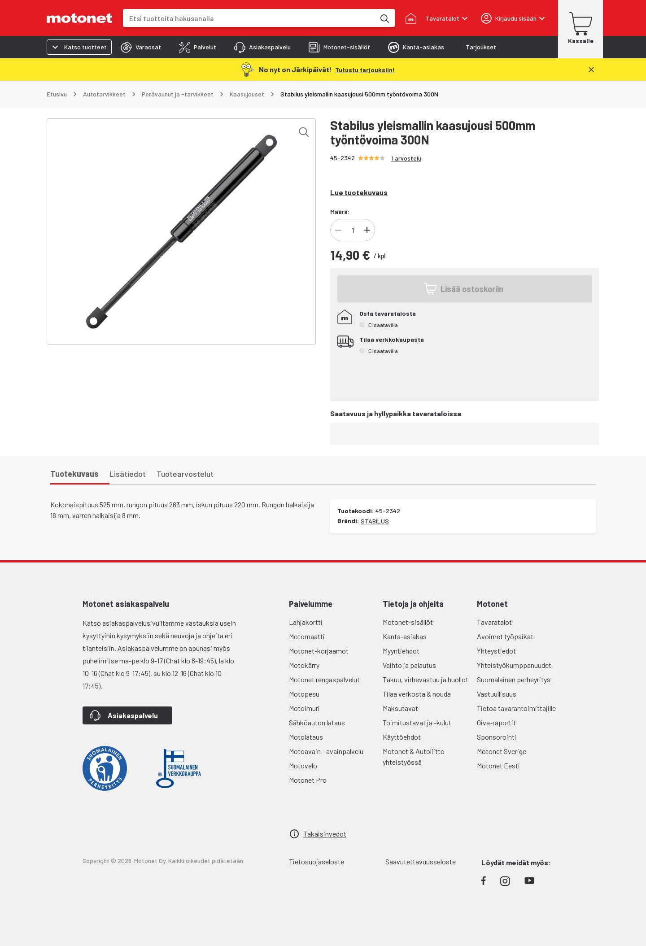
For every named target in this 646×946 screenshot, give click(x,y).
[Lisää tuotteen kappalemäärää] (367, 230)
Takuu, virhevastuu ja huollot (425, 679)
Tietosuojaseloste (316, 861)
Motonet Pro (308, 780)
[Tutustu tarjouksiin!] (365, 69)
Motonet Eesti (498, 765)
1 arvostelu (406, 158)
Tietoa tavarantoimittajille (516, 708)
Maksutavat (400, 708)
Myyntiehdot (401, 650)
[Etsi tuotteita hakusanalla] (384, 18)
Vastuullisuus (496, 693)
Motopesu (304, 693)
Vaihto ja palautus (409, 665)
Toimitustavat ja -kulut (417, 722)
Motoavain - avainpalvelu (326, 751)
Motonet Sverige (501, 751)
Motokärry (304, 665)
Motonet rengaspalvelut (324, 679)
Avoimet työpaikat (505, 636)
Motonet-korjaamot (319, 650)
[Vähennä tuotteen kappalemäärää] (338, 230)
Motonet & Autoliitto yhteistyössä (414, 756)
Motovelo (303, 765)
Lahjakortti (306, 622)
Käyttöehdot (402, 736)
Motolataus (306, 736)
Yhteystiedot (496, 650)
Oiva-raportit (496, 722)
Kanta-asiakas (405, 636)
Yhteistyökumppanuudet (514, 665)
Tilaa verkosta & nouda (417, 693)
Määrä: (339, 211)
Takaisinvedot (324, 833)
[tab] (141, 47)
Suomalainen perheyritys (513, 679)
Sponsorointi (496, 736)
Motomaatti (307, 636)
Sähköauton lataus (317, 722)
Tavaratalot (494, 622)
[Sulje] (591, 69)
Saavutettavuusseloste (420, 861)
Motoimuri (304, 708)
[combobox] (249, 18)
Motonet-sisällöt (408, 622)
